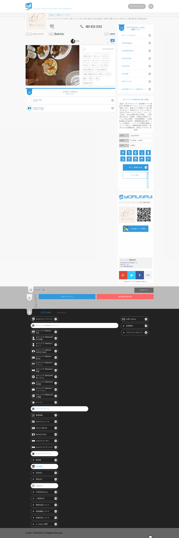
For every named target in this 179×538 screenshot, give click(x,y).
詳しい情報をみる (135, 167)
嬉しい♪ (94, 65)
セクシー (96, 56)
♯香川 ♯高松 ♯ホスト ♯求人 (93, 74)
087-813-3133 (128, 266)
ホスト (108, 74)
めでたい (86, 65)
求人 (97, 78)
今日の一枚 (86, 56)
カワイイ (106, 56)
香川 (91, 78)
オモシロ (86, 60)
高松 (84, 78)
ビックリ (106, 60)
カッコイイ (95, 60)
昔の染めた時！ (88, 83)
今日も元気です (88, 69)
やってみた (104, 65)
